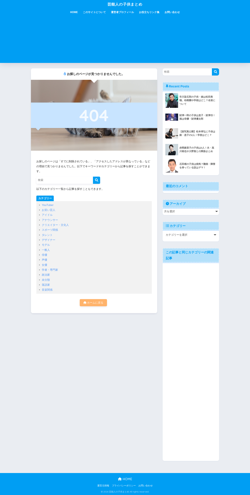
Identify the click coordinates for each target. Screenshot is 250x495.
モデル (46, 244)
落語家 (46, 284)
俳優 (44, 254)
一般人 (46, 249)
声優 (44, 259)
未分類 (46, 279)
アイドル (47, 214)
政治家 (46, 274)
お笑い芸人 (48, 210)
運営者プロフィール (122, 12)
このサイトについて (94, 12)
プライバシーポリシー (124, 485)
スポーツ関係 (50, 229)
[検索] (96, 180)
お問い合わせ (172, 12)
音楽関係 (47, 289)
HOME (74, 12)
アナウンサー (50, 220)
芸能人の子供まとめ (125, 4)
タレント (47, 235)
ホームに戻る (93, 302)
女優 (44, 264)
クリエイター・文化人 (55, 224)
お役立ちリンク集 (149, 12)
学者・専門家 (50, 269)
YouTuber (47, 205)
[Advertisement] (125, 40)
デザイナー (48, 239)
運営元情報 (103, 485)
